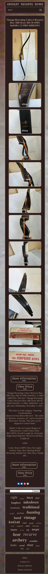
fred (37, 498)
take (22, 549)
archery (19, 540)
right (14, 497)
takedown (31, 502)
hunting (33, 512)
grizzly (31, 523)
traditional (31, 507)
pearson (22, 498)
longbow (16, 502)
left (27, 530)
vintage (30, 517)
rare (25, 523)
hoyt (37, 546)
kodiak (14, 522)
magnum (20, 526)
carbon (38, 523)
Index (24, 558)
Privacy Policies (25, 566)
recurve (30, 534)
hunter (14, 529)
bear (17, 534)
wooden (33, 541)
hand (17, 518)
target (35, 529)
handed (12, 513)
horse (12, 526)
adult (28, 526)
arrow (22, 530)
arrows (20, 513)
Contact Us (25, 562)
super (27, 549)
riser (30, 545)
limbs (13, 545)
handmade (15, 508)
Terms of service (25, 569)
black (30, 497)
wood (21, 545)
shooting (35, 526)
